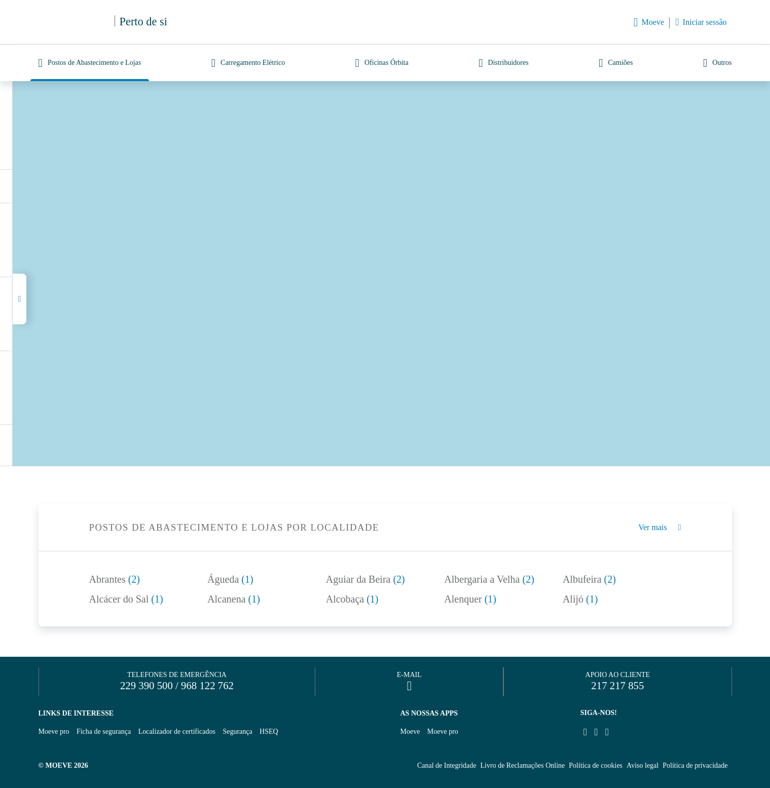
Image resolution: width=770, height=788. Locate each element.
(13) (59, 186)
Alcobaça (352, 599)
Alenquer (470, 599)
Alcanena (233, 599)
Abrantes (114, 579)
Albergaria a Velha (489, 579)
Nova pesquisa (218, 155)
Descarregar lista (135, 186)
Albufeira (589, 579)
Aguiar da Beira (365, 579)
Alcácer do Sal (126, 599)
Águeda (230, 579)
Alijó (580, 599)
